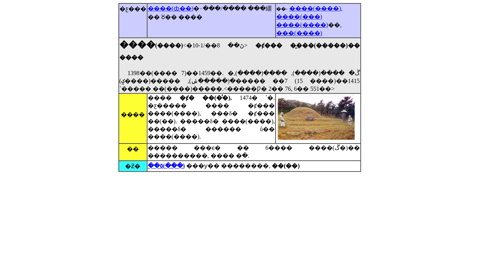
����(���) (299, 16)
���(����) (299, 33)
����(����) (315, 8)
